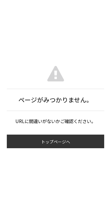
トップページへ (55, 142)
